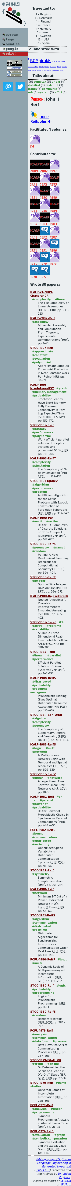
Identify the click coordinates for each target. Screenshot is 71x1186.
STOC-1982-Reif (42, 870)
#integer (38, 580)
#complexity (41, 299)
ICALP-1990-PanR (42, 517)
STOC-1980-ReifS (43, 1011)
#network (39, 751)
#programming (43, 992)
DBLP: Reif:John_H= (41, 119)
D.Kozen (39, 70)
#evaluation (41, 358)
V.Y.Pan (62, 61)
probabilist (32, 85)
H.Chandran (64, 66)
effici (58, 92)
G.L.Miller (49, 70)
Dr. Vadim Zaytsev (64, 1175)
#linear (60, 299)
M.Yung (61, 70)
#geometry (40, 547)
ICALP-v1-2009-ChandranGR (41, 293)
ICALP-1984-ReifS (43, 677)
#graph (61, 388)
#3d (62, 622)
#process (60, 1041)
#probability (41, 395)
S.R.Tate (55, 61)
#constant (40, 355)
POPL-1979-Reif (41, 1030)
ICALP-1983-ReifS (43, 744)
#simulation (41, 465)
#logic (36, 748)
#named (59, 547)
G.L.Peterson (53, 66)
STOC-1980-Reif (42, 985)
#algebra (39, 718)
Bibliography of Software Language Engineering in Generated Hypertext (53, 1162)
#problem (39, 491)
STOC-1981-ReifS (42, 915)
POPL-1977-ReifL (42, 1131)
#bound (38, 833)
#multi (37, 521)
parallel (31, 88)
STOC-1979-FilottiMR (45, 1060)
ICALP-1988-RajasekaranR (49, 596)
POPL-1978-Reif (41, 1105)
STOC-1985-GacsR (43, 622)
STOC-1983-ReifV (43, 774)
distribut (52, 85)
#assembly (40, 321)
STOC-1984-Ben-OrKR (46, 714)
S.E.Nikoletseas (55, 70)
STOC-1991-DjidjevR (44, 480)
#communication (44, 837)
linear (56, 81)
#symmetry (40, 874)
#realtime (53, 625)
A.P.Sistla (41, 66)
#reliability (40, 629)
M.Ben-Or (34, 70)
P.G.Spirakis (40, 60)
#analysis (39, 1034)
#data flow (40, 1041)
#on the (52, 521)
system (43, 92)
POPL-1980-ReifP (42, 959)
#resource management (40, 690)
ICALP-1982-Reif (42, 796)
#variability (40, 844)
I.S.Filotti (44, 70)
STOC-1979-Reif (41, 1082)
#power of (40, 803)
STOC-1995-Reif (42, 425)
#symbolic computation (49, 1138)
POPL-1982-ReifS (42, 830)
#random (39, 551)
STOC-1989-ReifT (43, 577)
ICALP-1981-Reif (42, 889)
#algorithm (40, 484)
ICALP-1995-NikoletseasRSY (42, 386)
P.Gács (36, 66)
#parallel (39, 428)
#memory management (49, 391)
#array (37, 625)
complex (40, 81)
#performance (43, 432)
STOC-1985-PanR (42, 651)
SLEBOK (65, 1180)
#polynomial (41, 362)
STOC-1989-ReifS (43, 543)
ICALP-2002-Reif (42, 318)
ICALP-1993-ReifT (43, 458)
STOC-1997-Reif (41, 347)
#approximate (42, 351)
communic (49, 88)
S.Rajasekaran (31, 66)
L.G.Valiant (46, 66)
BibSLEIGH (43, 1170)
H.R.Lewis (59, 66)
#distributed (41, 681)
